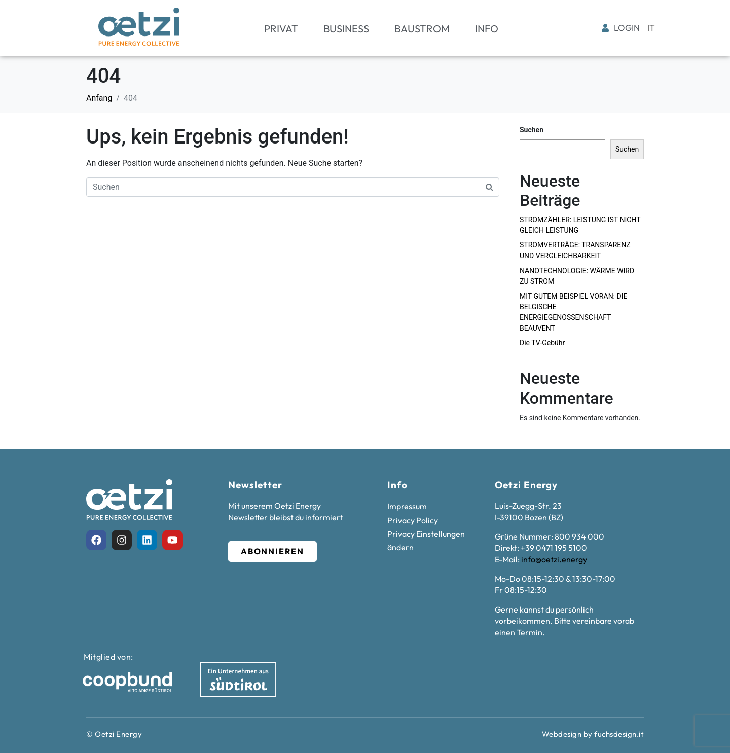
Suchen (531, 130)
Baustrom (422, 28)
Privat (281, 28)
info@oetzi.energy (554, 559)
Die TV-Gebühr (542, 343)
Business (346, 28)
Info (486, 28)
